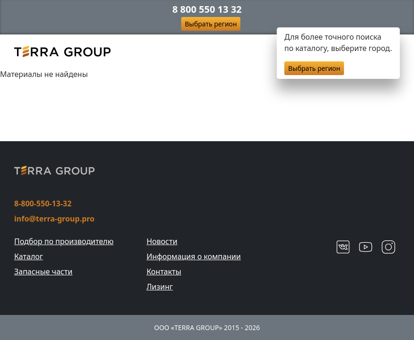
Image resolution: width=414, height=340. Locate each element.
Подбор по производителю (64, 241)
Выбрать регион (211, 23)
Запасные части (43, 271)
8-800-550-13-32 (42, 203)
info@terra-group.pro (54, 218)
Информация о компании (194, 256)
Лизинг (160, 286)
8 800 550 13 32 (207, 9)
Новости (162, 241)
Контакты (164, 271)
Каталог (28, 256)
